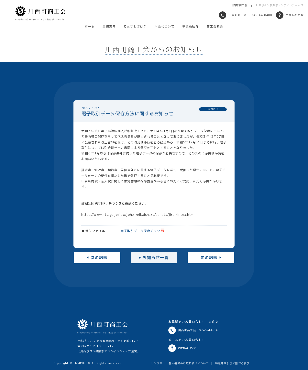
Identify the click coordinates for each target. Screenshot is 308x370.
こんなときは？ (135, 26)
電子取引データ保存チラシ (140, 231)
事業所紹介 (190, 26)
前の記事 (209, 257)
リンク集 (156, 363)
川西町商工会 (239, 5)
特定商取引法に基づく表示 (232, 363)
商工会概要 (215, 26)
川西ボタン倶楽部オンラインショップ (279, 5)
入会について (164, 26)
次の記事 (99, 257)
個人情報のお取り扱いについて (189, 363)
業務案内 (109, 26)
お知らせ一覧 (155, 257)
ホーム (90, 26)
